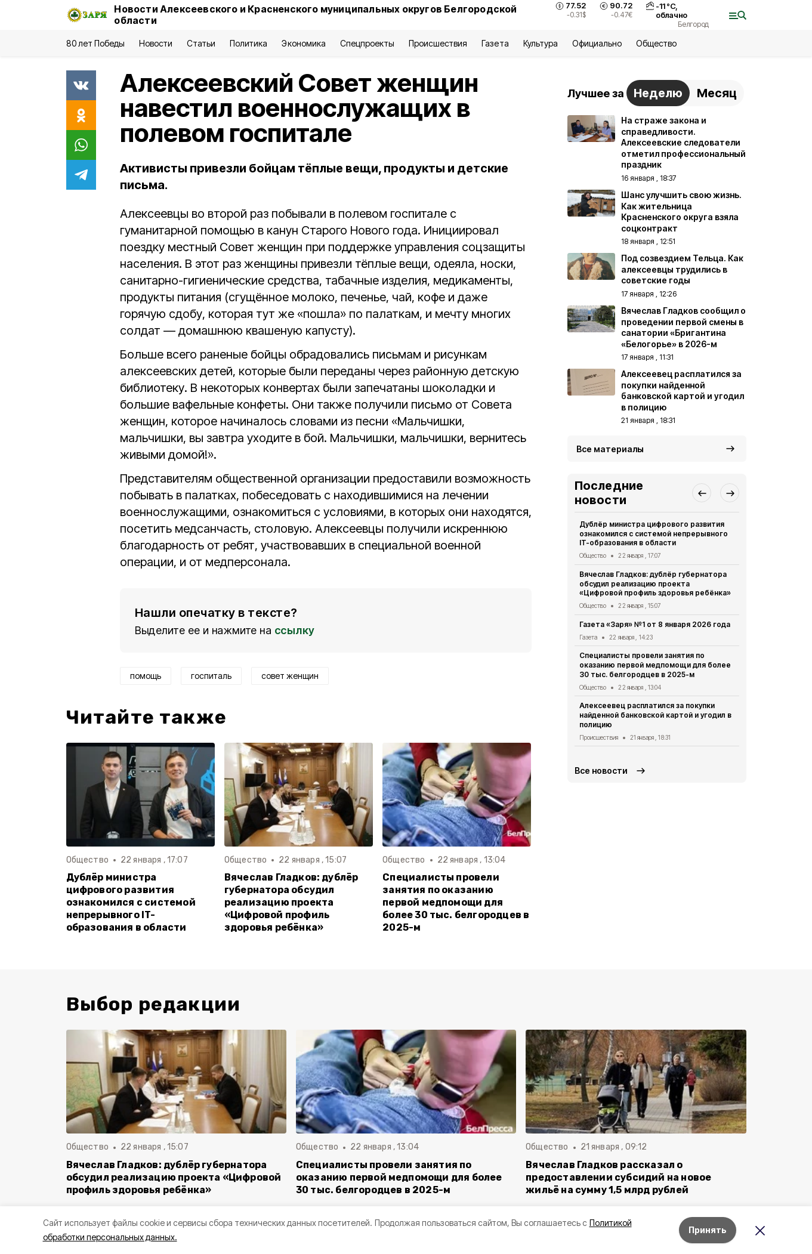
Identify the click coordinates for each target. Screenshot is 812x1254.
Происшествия (438, 43)
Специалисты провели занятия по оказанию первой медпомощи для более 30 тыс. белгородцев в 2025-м (455, 902)
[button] (701, 492)
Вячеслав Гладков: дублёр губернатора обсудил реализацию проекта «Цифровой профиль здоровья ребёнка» (291, 902)
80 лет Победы (95, 43)
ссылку (294, 630)
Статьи (201, 43)
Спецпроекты (367, 43)
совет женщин (290, 676)
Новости (155, 43)
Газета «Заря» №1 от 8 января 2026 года (655, 624)
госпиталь (211, 676)
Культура (540, 43)
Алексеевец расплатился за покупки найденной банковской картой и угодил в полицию (655, 715)
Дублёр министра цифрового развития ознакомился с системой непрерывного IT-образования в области (131, 902)
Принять (707, 1230)
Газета (494, 43)
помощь (145, 676)
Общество (656, 43)
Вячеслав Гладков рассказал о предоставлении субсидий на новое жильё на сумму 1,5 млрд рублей (618, 1177)
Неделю (658, 93)
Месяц (717, 93)
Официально (597, 43)
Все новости (601, 770)
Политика (248, 43)
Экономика (303, 43)
